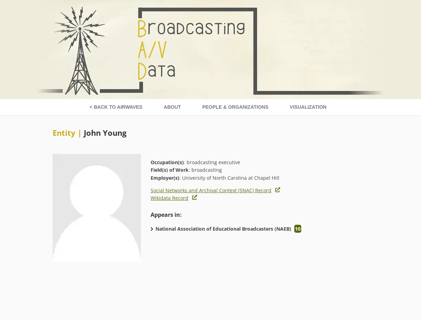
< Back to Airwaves (116, 107)
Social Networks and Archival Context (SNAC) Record (211, 190)
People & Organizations (235, 107)
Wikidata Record (169, 198)
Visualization (308, 107)
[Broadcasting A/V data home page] (210, 3)
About (172, 107)
